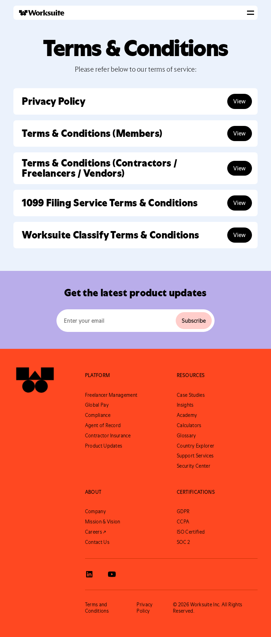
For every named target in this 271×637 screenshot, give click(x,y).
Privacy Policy (144, 607)
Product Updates (103, 446)
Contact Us (97, 542)
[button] (250, 13)
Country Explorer (195, 446)
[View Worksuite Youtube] (112, 574)
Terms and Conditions (97, 607)
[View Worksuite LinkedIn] (89, 574)
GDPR (183, 511)
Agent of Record (103, 425)
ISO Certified (191, 532)
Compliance (97, 415)
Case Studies (191, 395)
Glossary (186, 435)
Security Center (193, 466)
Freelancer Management (111, 395)
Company (95, 511)
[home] (38, 13)
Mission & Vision (102, 521)
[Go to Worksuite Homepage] (34, 383)
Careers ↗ (95, 532)
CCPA (183, 521)
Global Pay (97, 405)
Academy (187, 415)
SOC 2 (183, 542)
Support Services (195, 456)
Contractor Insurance (108, 435)
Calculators (189, 425)
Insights (185, 405)
